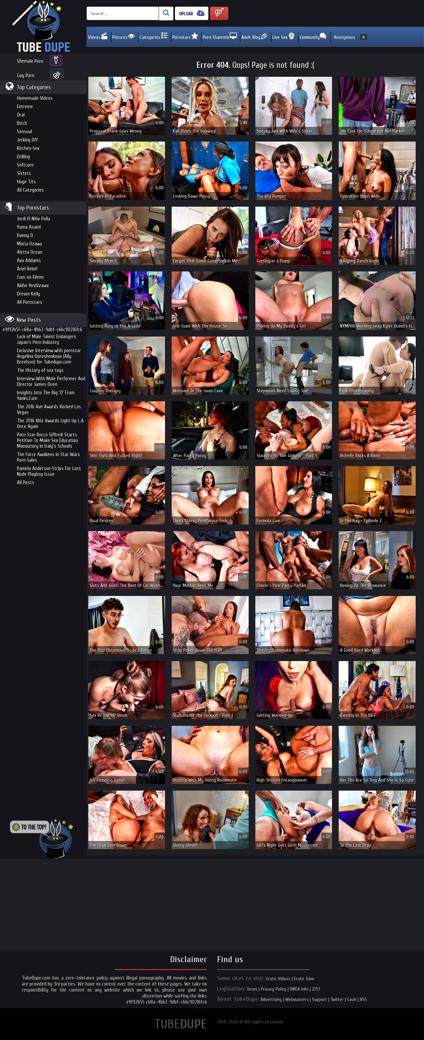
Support (319, 999)
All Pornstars (29, 302)
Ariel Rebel (27, 269)
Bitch (22, 123)
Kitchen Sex (28, 148)
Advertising (271, 999)
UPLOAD (191, 13)
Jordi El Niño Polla (33, 219)
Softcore (25, 165)
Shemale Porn (30, 61)
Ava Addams (29, 260)
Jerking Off (27, 140)
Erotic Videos (278, 979)
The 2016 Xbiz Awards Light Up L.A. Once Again (51, 423)
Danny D (25, 235)
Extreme (25, 107)
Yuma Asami (29, 227)
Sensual (24, 132)
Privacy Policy (273, 989)
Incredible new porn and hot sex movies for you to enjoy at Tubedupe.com (43, 26)
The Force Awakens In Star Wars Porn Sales (48, 457)
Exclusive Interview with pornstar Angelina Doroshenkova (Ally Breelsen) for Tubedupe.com (49, 356)
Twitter (337, 999)
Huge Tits (26, 182)
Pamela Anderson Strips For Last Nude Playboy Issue (49, 471)
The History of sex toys (40, 370)
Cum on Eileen (30, 277)
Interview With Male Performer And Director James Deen (51, 381)
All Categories (30, 190)
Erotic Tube (304, 979)
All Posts (25, 482)
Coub (351, 999)
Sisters (24, 173)
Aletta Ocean (29, 252)
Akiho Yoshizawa (33, 285)
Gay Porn (25, 75)
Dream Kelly (28, 294)
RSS (363, 999)
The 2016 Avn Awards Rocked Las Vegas (49, 409)
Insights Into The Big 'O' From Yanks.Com (46, 395)
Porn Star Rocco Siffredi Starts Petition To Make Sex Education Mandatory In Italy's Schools (47, 440)
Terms (252, 989)
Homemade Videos (35, 98)
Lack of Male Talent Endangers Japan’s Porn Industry (46, 339)
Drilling (23, 157)
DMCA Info (299, 989)
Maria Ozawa (29, 244)
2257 (316, 989)
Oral (21, 115)
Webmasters (296, 999)
